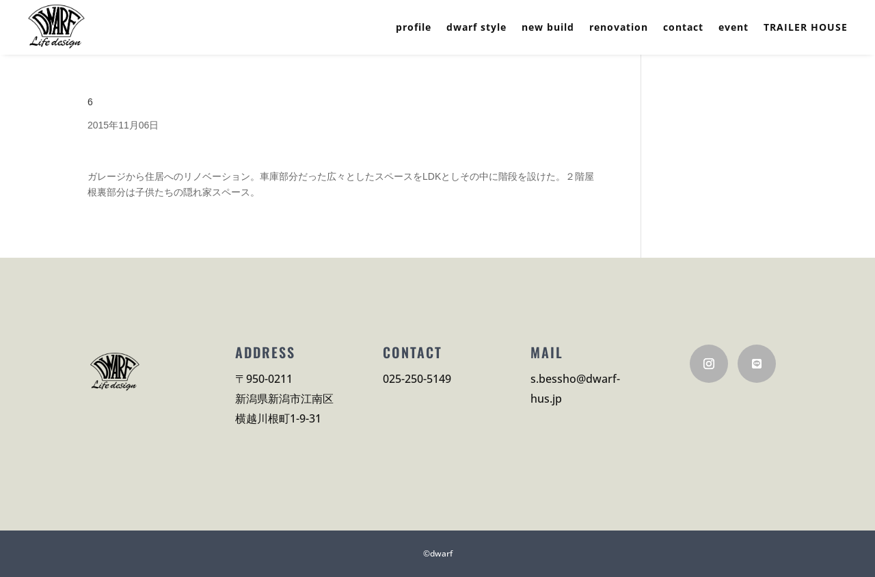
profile (413, 28)
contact (683, 28)
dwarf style (476, 28)
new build (548, 28)
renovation (618, 28)
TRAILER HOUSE (806, 28)
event (733, 28)
